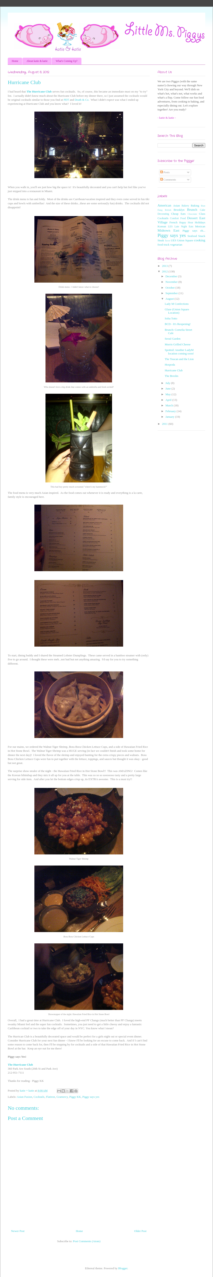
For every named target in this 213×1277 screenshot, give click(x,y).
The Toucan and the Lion (179, 359)
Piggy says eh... (194, 230)
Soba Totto (171, 318)
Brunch (192, 209)
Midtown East (168, 230)
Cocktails (39, 1096)
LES (170, 226)
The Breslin (171, 376)
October (171, 287)
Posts (165, 172)
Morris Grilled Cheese (177, 344)
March (170, 405)
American (164, 205)
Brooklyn (179, 209)
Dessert (192, 218)
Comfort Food (177, 218)
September (172, 293)
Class (202, 213)
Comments (168, 179)
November (172, 281)
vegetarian (176, 244)
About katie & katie (36, 61)
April (169, 399)
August (170, 298)
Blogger (122, 1268)
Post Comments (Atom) (87, 1241)
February (171, 411)
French (174, 222)
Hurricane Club (174, 370)
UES (173, 240)
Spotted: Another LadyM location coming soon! (179, 351)
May (169, 394)
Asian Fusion (24, 1096)
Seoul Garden (172, 338)
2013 (165, 266)
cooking (199, 240)
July (168, 383)
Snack (201, 236)
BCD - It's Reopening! (178, 324)
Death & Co (82, 99)
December (172, 276)
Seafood (192, 236)
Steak (161, 240)
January (170, 416)
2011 (165, 423)
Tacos (167, 240)
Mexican (200, 226)
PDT (66, 99)
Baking (195, 205)
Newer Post (17, 1231)
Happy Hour (186, 222)
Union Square (185, 240)
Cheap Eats (178, 213)
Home (15, 61)
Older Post (140, 1231)
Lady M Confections (177, 303)
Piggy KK (75, 1096)
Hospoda (170, 364)
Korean (162, 226)
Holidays (200, 222)
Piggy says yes (90, 1096)
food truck (164, 244)
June (169, 388)
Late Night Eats (183, 226)
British (168, 210)
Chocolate (192, 214)
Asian (176, 205)
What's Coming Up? (66, 61)
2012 (165, 271)
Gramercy (62, 1096)
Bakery (185, 205)
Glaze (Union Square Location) (177, 311)
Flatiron (50, 1096)
